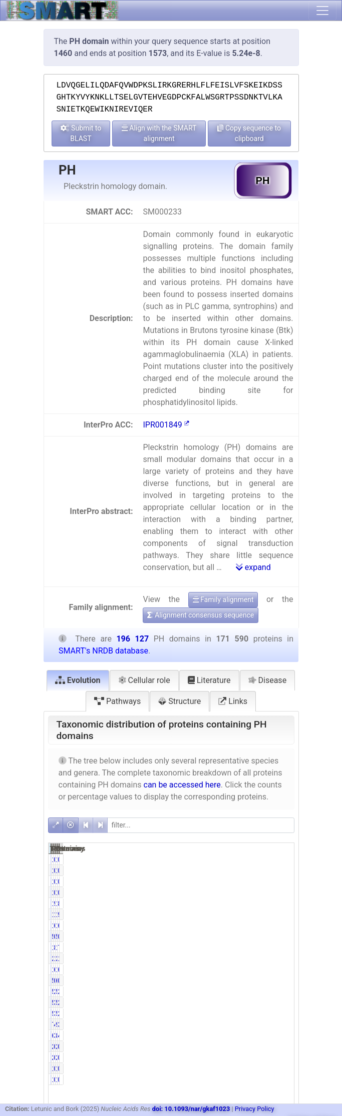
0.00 (246, 860)
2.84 (280, 992)
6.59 (246, 926)
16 (267, 882)
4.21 (280, 1036)
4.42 (246, 1024)
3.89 (246, 1036)
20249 (231, 958)
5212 (263, 1014)
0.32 (280, 980)
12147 (265, 926)
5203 (229, 1014)
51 (267, 936)
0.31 (246, 980)
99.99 (247, 904)
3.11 (246, 1002)
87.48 (281, 904)
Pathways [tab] (117, 701)
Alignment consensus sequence (200, 615)
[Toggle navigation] (322, 10)
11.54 (281, 958)
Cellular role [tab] (144, 680)
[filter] (200, 825)
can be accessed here (182, 785)
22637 (265, 958)
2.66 (280, 1014)
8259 (263, 1036)
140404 (233, 948)
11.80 (247, 958)
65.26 (281, 970)
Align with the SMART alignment (159, 133)
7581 (229, 1024)
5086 (229, 992)
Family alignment (223, 600)
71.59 (281, 948)
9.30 (280, 914)
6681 (229, 1036)
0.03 (246, 936)
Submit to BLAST (81, 133)
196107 (267, 904)
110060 (233, 970)
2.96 (246, 992)
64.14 (247, 970)
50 (232, 936)
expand (253, 567)
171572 (233, 904)
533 (230, 980)
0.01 (246, 882)
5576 (263, 992)
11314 (231, 926)
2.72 (280, 1002)
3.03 (246, 1014)
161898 (267, 948)
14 (232, 882)
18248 (231, 914)
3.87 (280, 1024)
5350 (263, 1002)
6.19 (280, 926)
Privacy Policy (254, 1108)
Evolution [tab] (78, 680)
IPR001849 (166, 425)
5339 (229, 1002)
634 (264, 980)
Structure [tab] (179, 701)
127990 (267, 970)
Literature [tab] (209, 680)
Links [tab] (232, 701)
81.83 (247, 948)
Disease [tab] (267, 680)
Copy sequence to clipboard (249, 133)
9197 (263, 1024)
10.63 (247, 914)
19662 (265, 914)
